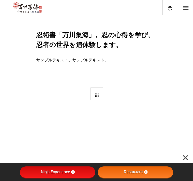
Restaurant (136, 172)
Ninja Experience (58, 172)
